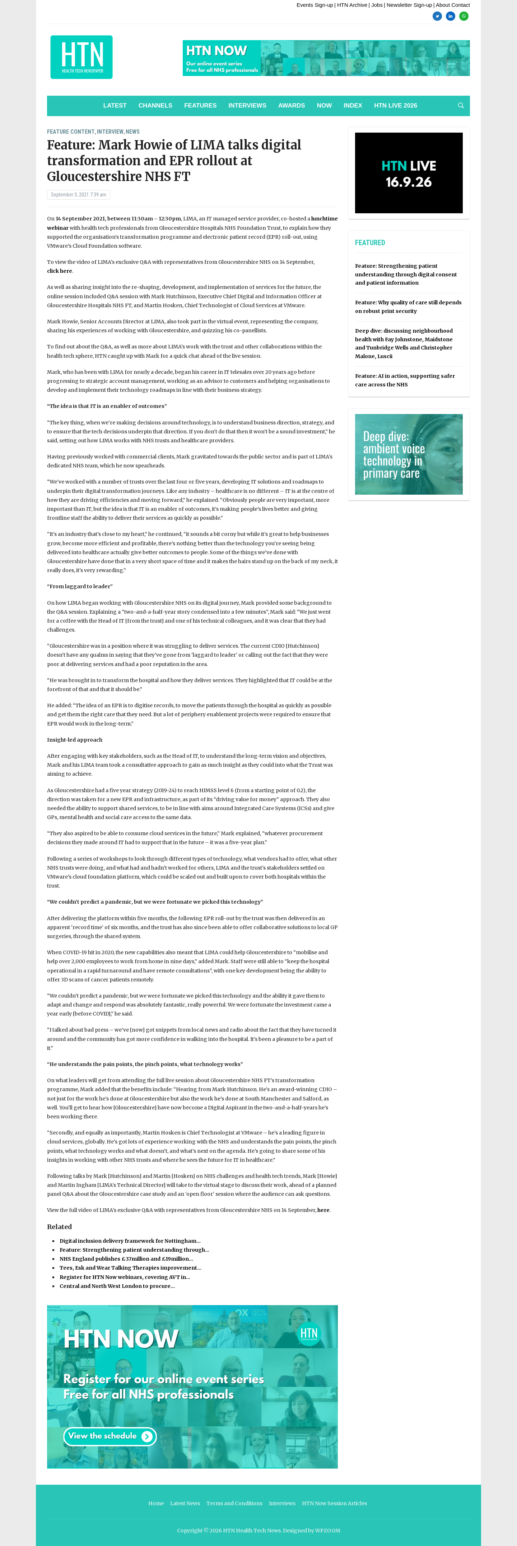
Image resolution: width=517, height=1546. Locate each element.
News (133, 131)
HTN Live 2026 (395, 105)
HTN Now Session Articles (334, 1503)
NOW (324, 105)
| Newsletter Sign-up (408, 5)
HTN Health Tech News (252, 1530)
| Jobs (375, 5)
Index (353, 105)
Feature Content (71, 131)
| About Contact (451, 5)
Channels (155, 105)
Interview (110, 131)
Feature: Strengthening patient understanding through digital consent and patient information (406, 274)
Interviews (247, 105)
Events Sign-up (315, 5)
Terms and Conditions (234, 1503)
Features (200, 105)
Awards (291, 105)
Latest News (185, 1503)
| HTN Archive (350, 5)
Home (156, 1503)
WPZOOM (327, 1530)
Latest (115, 105)
